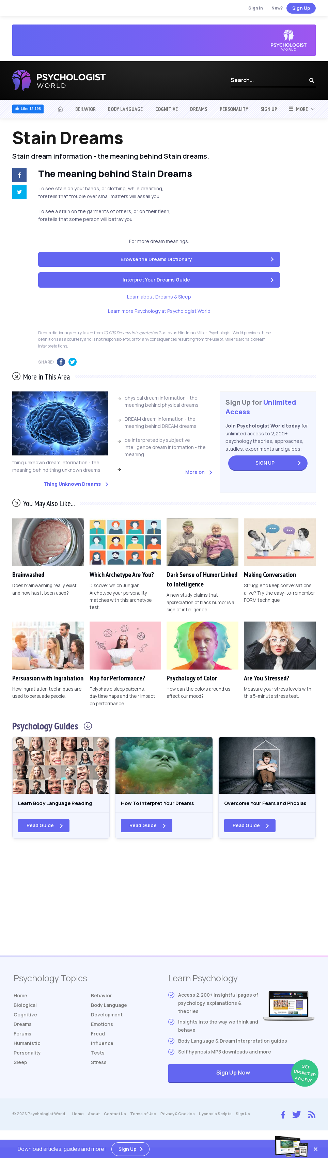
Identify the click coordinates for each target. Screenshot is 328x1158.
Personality (234, 109)
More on (195, 472)
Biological (25, 1016)
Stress (99, 1074)
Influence (102, 1054)
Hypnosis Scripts (215, 1125)
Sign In (255, 8)
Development (107, 1026)
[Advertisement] (164, 912)
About (94, 1125)
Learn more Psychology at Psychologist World (159, 311)
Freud (98, 1045)
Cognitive (166, 109)
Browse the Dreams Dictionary (156, 259)
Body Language (125, 109)
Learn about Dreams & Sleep (159, 296)
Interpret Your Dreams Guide (156, 279)
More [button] (298, 109)
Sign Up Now (265, 1084)
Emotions (102, 1035)
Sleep (20, 1074)
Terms (143, 1125)
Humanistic (27, 1054)
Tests (98, 1064)
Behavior (85, 109)
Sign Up (301, 8)
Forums (22, 1045)
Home (20, 1007)
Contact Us (115, 1125)
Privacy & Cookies (177, 1125)
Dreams (198, 109)
